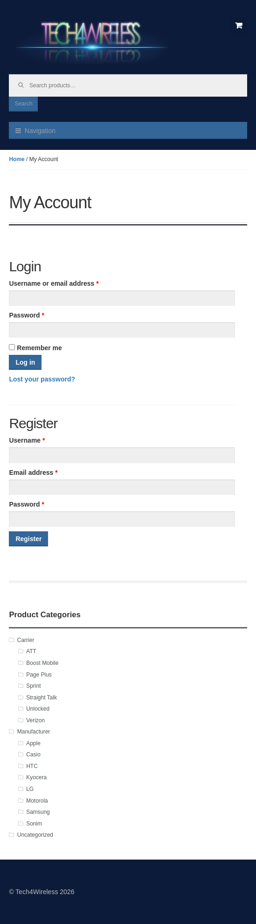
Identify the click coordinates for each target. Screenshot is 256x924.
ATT (31, 651)
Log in (25, 362)
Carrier (26, 640)
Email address (33, 472)
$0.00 (238, 25)
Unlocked (37, 708)
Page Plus (39, 674)
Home (16, 159)
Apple (33, 743)
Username (27, 440)
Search (23, 103)
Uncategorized (35, 835)
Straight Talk (41, 697)
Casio (33, 754)
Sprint (33, 686)
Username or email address (53, 283)
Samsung (38, 812)
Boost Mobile (42, 663)
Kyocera (36, 777)
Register (28, 539)
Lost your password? (42, 379)
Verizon (35, 720)
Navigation (40, 130)
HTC (32, 766)
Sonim (34, 823)
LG (30, 789)
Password (26, 315)
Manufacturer (33, 731)
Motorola (37, 800)
